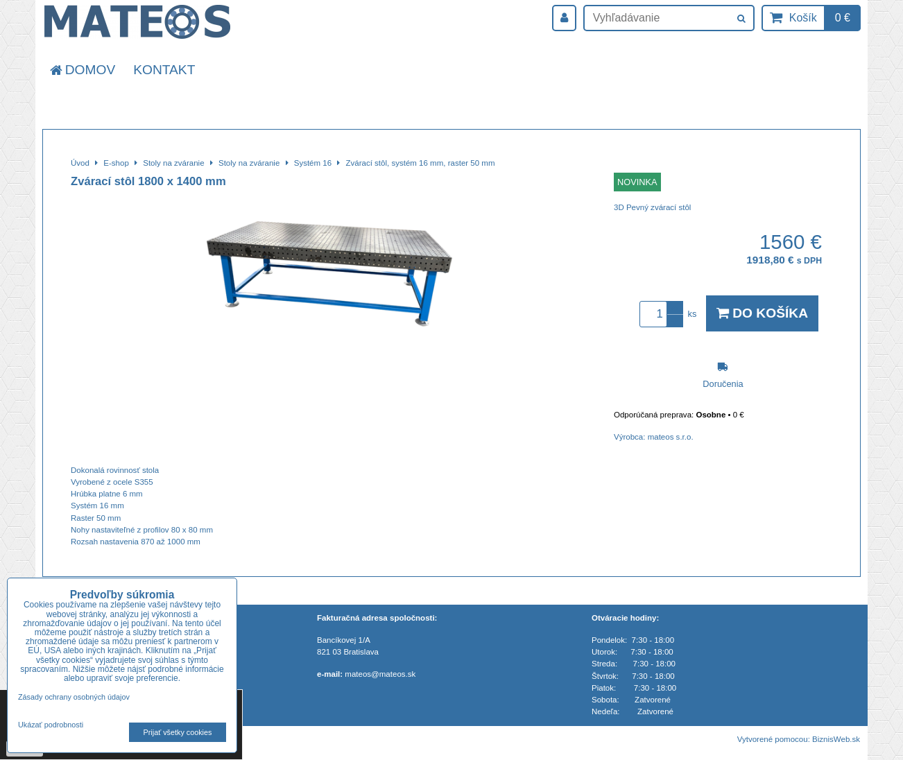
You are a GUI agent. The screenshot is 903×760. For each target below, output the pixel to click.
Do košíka (762, 313)
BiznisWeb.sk (836, 739)
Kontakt (164, 69)
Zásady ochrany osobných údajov (74, 697)
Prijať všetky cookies (178, 732)
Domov (81, 69)
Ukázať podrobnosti (50, 725)
